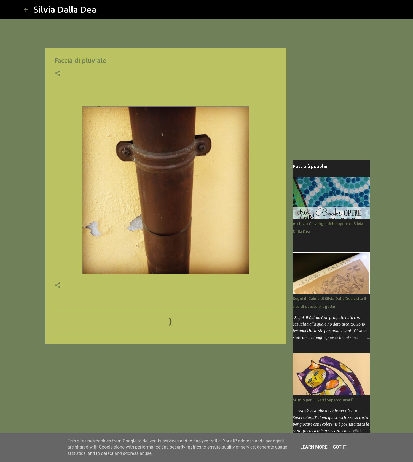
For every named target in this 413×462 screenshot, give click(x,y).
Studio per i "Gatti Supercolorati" (323, 400)
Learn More (313, 447)
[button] (57, 74)
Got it (339, 447)
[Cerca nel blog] (362, 9)
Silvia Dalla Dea (65, 9)
